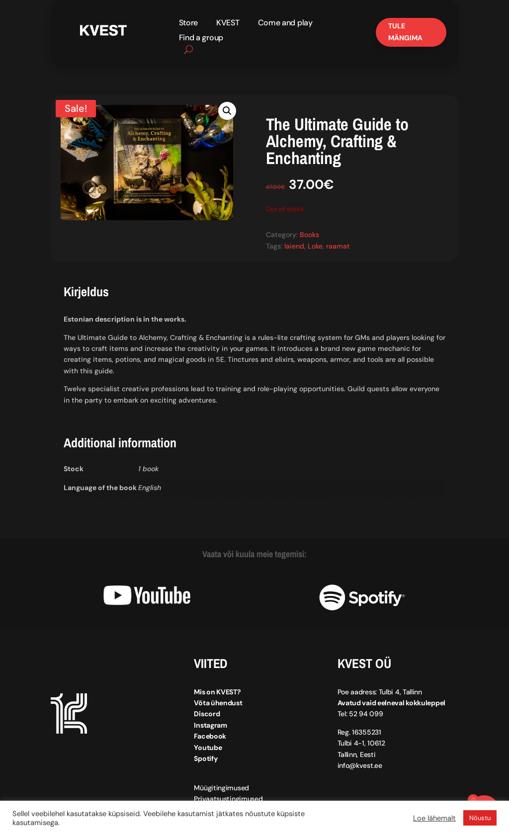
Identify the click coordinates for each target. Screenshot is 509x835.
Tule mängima (405, 31)
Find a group (201, 38)
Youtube (208, 747)
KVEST (228, 23)
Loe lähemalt (434, 818)
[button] (227, 111)
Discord (207, 713)
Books (309, 234)
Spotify (205, 758)
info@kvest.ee (360, 765)
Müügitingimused (221, 787)
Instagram (210, 725)
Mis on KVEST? (217, 691)
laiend (294, 246)
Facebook (210, 736)
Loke (315, 246)
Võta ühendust (218, 702)
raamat (338, 246)
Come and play (285, 23)
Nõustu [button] (480, 818)
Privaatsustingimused (228, 798)
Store (188, 23)
